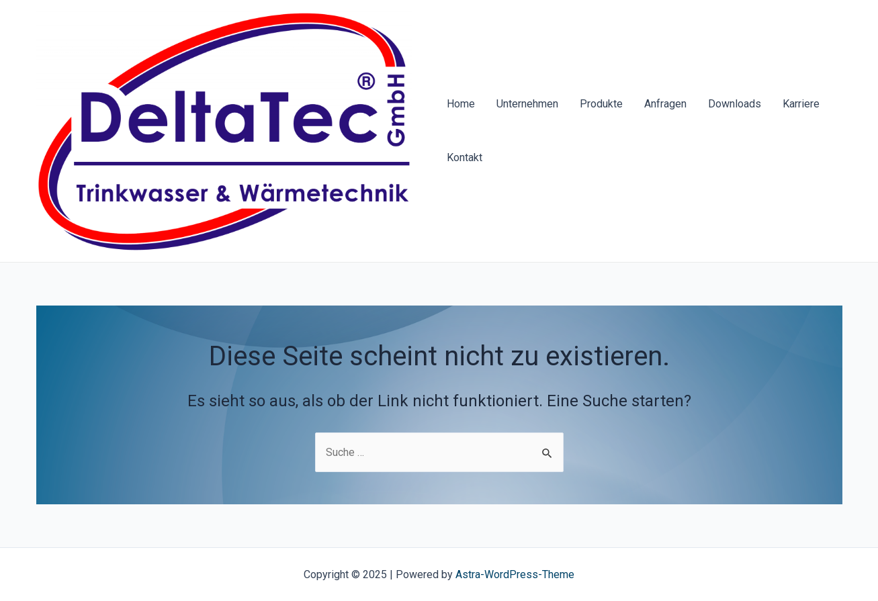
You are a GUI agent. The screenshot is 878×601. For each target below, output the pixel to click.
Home (461, 103)
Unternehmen (527, 103)
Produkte (601, 103)
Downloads (734, 103)
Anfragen (665, 103)
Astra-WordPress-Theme (514, 574)
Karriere (801, 103)
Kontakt (464, 157)
